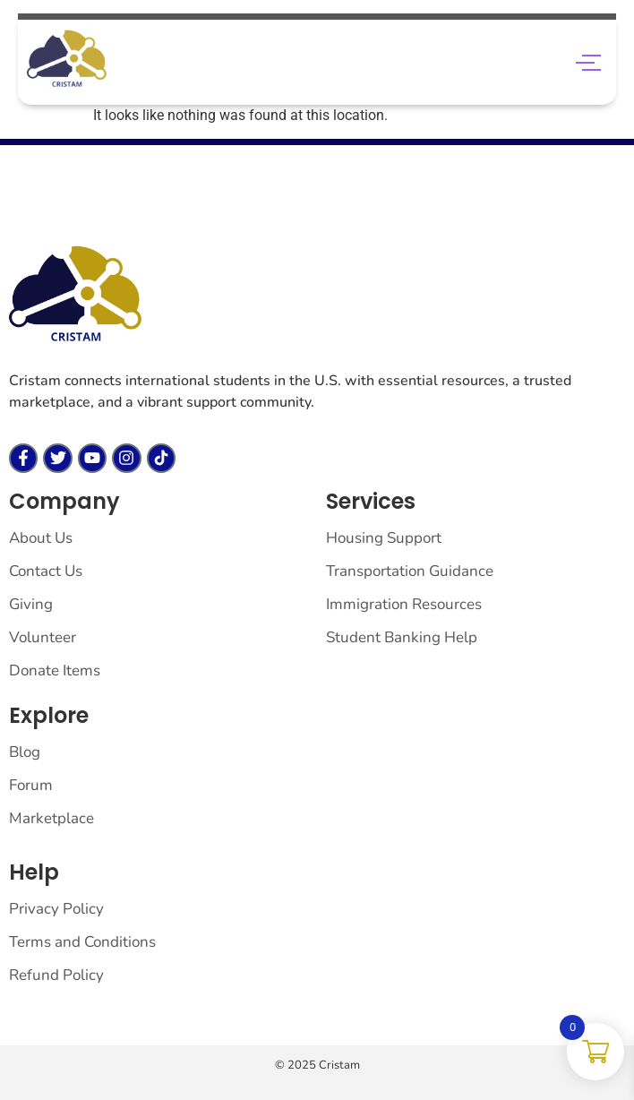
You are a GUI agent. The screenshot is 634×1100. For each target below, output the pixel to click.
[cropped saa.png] (67, 59)
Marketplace (51, 818)
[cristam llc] (76, 294)
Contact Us (45, 571)
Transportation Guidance (409, 571)
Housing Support (383, 538)
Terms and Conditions (82, 942)
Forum (31, 785)
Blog (24, 752)
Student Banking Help (401, 637)
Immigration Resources (404, 604)
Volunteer (42, 637)
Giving (31, 604)
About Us (41, 538)
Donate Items (54, 670)
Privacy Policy (56, 908)
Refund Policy (56, 975)
